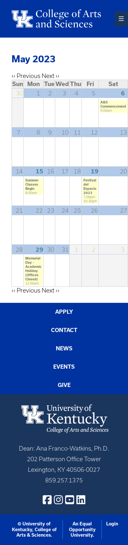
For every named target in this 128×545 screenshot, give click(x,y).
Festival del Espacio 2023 (89, 186)
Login (112, 523)
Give (64, 385)
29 (39, 249)
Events (64, 367)
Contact (64, 330)
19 (94, 171)
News (64, 348)
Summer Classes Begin (31, 184)
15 (39, 171)
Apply (64, 312)
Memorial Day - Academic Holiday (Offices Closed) (33, 268)
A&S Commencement (113, 104)
